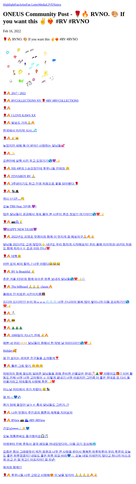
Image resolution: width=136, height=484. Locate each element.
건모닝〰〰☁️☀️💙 (16, 428)
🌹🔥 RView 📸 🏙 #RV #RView (24, 420)
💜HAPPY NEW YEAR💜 (20, 229)
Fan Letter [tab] (32, 4)
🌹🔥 (7, 108)
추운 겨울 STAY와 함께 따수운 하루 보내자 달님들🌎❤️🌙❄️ (44, 279)
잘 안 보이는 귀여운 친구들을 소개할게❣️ (31, 358)
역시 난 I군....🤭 (13, 198)
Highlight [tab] (9, 4)
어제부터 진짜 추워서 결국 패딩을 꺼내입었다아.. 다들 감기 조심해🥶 (49, 443)
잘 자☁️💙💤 (12, 397)
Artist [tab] (22, 4)
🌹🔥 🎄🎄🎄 (13, 327)
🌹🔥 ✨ (9, 153)
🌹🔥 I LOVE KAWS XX (19, 115)
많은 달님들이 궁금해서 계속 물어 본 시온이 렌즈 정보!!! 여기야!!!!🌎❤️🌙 (53, 214)
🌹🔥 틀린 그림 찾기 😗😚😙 (23, 365)
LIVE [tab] (49, 4)
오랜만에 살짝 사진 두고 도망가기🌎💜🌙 (31, 160)
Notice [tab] (57, 4)
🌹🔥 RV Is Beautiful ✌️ (19, 271)
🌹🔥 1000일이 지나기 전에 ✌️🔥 (25, 335)
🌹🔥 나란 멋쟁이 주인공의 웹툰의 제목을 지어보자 (38, 412)
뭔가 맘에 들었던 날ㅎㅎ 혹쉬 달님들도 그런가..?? (36, 404)
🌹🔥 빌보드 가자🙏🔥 (19, 122)
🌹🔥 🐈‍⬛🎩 (11, 191)
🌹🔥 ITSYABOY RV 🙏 (19, 176)
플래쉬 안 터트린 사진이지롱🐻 (24, 294)
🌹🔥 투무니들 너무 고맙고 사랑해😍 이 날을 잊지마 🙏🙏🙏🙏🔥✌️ (50, 475)
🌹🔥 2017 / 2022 (14, 93)
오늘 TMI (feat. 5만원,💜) (19, 206)
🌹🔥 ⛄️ (9, 313)
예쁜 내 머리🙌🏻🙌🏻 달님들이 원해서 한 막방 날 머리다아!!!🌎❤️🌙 (47, 343)
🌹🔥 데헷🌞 (12, 256)
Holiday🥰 (10, 350)
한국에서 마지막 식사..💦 (20, 130)
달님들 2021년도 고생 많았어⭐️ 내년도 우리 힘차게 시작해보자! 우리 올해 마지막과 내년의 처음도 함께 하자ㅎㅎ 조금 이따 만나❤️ (67, 246)
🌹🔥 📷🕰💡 (13, 221)
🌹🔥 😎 (9, 320)
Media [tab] (42, 4)
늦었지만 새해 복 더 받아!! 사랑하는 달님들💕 (34, 145)
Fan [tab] (17, 4)
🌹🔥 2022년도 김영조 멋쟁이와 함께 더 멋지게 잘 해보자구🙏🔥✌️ (48, 236)
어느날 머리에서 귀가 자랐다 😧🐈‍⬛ (26, 389)
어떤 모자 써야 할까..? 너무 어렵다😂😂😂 (31, 263)
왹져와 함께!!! (12, 467)
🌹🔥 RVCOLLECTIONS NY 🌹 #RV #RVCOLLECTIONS (41, 100)
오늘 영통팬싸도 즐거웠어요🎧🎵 (25, 436)
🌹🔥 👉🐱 (11, 138)
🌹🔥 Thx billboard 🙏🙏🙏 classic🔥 (28, 286)
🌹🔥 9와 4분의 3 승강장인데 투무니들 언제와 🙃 (36, 168)
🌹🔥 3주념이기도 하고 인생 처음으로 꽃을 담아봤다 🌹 (41, 183)
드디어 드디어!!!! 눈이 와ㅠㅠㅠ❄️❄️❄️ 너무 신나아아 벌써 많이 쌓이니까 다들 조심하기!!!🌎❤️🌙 (66, 303)
